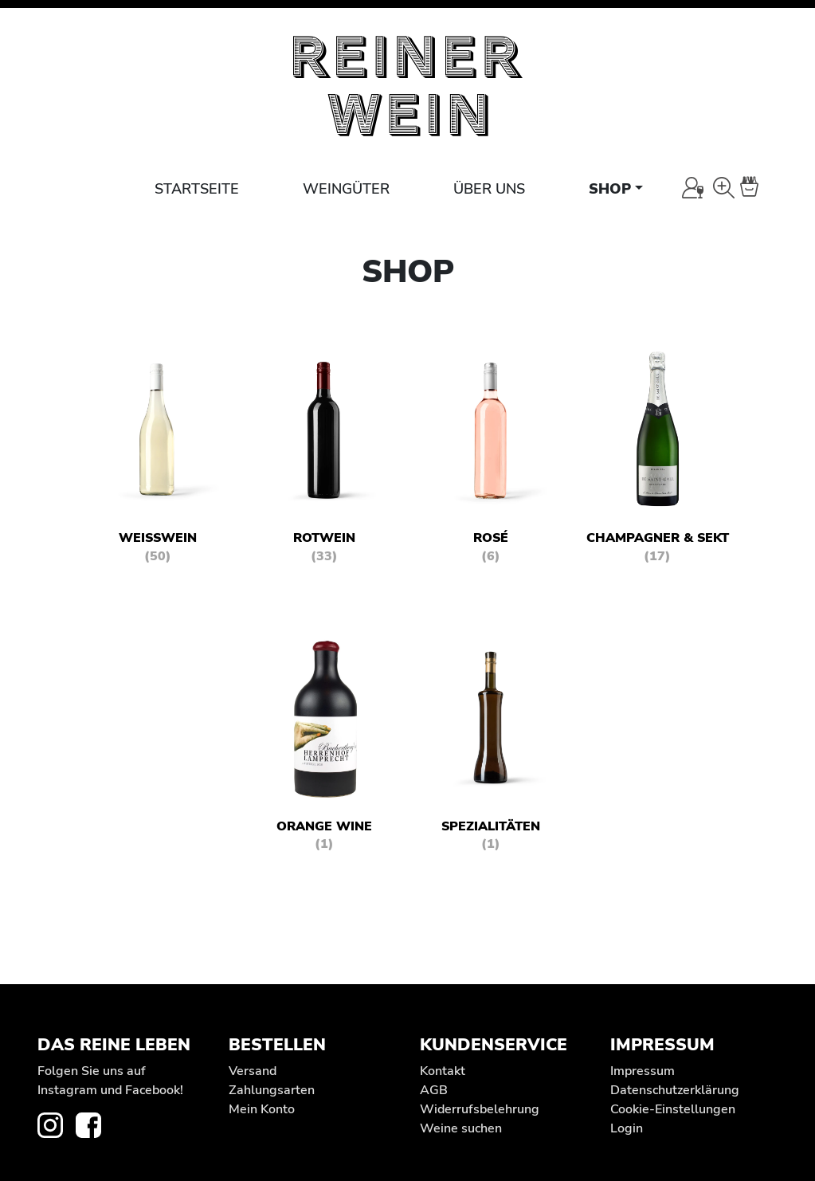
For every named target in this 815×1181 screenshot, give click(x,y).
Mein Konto (262, 1109)
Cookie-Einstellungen (672, 1109)
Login (626, 1128)
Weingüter (346, 188)
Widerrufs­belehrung (479, 1109)
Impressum (642, 1071)
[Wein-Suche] (723, 187)
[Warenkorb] (758, 187)
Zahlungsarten (272, 1090)
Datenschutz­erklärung (674, 1090)
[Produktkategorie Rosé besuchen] (491, 460)
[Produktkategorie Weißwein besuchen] (157, 460)
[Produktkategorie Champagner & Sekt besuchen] (657, 460)
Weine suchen (461, 1128)
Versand (252, 1071)
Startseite (197, 188)
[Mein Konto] (692, 187)
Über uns (489, 188)
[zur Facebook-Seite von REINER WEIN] (95, 1124)
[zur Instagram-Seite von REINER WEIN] (56, 1124)
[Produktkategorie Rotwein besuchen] (324, 460)
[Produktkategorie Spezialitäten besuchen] (491, 749)
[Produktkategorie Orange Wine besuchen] (324, 749)
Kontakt (442, 1071)
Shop (610, 188)
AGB (434, 1090)
